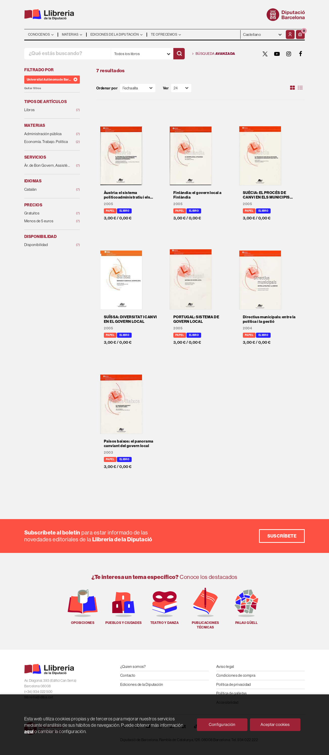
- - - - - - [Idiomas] (263, 34)
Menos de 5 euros (47, 221)
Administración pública (47, 134)
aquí (29, 731)
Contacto (127, 675)
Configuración (222, 724)
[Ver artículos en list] (300, 87)
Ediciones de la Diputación (141, 684)
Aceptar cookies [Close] (275, 724)
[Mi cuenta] (290, 34)
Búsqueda (213, 54)
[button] (300, 34)
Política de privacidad (233, 684)
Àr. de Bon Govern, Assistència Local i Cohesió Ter (47, 165)
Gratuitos (47, 213)
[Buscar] (179, 53)
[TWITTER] (265, 54)
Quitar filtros (32, 88)
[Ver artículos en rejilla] (292, 87)
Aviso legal (225, 666)
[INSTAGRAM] (289, 54)
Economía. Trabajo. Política (47, 142)
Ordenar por (107, 88)
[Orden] (137, 88)
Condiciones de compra (235, 675)
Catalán (47, 189)
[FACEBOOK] (301, 54)
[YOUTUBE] (277, 54)
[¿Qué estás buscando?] (67, 53)
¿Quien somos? (133, 666)
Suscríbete (282, 536)
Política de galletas (231, 693)
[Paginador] (181, 88)
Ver (166, 88)
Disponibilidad (47, 245)
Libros (47, 110)
